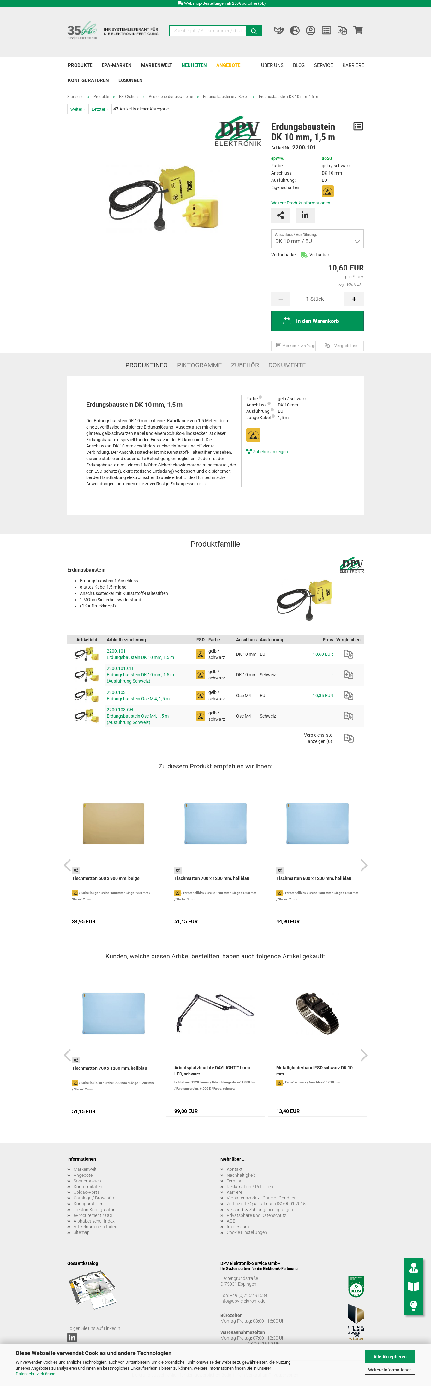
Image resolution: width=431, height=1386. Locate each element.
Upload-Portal (87, 1192)
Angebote (228, 65)
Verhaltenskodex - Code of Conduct (261, 1197)
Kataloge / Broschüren (96, 1197)
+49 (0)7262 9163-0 (249, 1295)
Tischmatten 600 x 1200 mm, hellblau (313, 878)
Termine (234, 1180)
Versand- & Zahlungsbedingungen (260, 1209)
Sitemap (82, 1232)
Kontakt (234, 1169)
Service (323, 65)
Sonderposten (87, 1180)
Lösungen (130, 80)
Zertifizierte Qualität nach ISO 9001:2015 (266, 1203)
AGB (231, 1220)
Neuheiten (194, 65)
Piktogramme (199, 365)
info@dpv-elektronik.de (242, 1301)
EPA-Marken (117, 65)
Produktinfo (146, 365)
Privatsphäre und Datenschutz (256, 1215)
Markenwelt (156, 65)
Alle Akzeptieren (390, 1356)
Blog (299, 65)
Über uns (272, 65)
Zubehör (245, 365)
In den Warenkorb (310, 320)
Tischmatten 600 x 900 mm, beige (106, 878)
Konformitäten (88, 1186)
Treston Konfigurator (94, 1209)
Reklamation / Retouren (250, 1186)
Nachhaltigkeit (241, 1175)
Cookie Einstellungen (247, 1232)
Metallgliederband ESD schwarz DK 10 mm (314, 1070)
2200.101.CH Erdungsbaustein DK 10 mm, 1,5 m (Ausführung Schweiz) (140, 675)
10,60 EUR (323, 654)
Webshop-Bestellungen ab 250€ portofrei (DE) (225, 3)
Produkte (80, 65)
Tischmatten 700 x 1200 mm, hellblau (211, 878)
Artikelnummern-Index (95, 1226)
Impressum (238, 1226)
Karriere (353, 65)
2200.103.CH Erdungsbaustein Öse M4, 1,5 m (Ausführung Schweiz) (138, 716)
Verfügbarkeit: (285, 254)
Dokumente (287, 365)
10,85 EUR (323, 695)
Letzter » (100, 109)
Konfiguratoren (88, 80)
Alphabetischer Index (94, 1220)
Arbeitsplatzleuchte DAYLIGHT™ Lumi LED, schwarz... (212, 1070)
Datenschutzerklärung (35, 1373)
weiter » (78, 109)
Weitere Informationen (390, 1369)
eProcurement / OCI (93, 1215)
